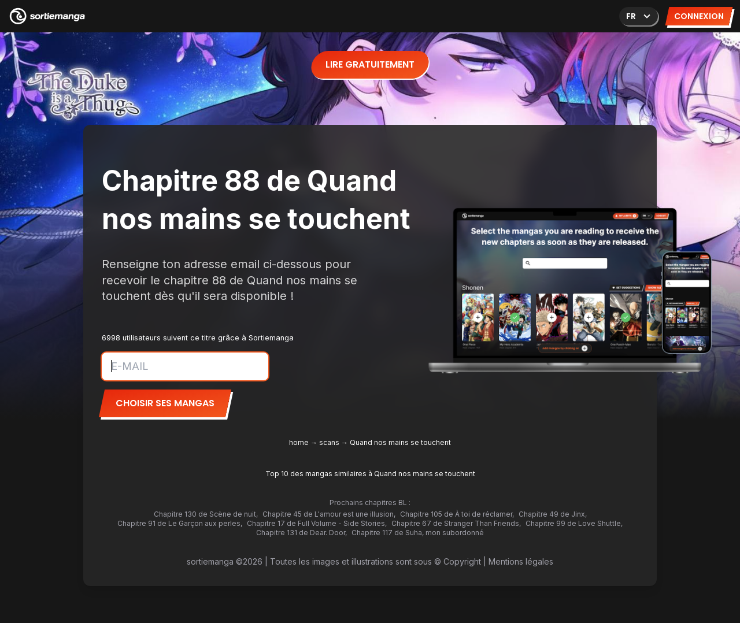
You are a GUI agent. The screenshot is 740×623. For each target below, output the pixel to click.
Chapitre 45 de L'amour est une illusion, (328, 514)
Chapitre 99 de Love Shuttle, (574, 523)
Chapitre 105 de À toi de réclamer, (457, 514)
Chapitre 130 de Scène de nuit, (206, 514)
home (299, 442)
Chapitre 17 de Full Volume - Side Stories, (317, 523)
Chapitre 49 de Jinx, (553, 514)
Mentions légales (521, 561)
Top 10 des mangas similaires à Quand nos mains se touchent (370, 473)
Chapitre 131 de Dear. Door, (301, 532)
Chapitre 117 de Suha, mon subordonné (418, 532)
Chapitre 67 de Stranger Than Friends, (456, 523)
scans (329, 442)
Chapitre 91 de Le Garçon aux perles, (179, 523)
